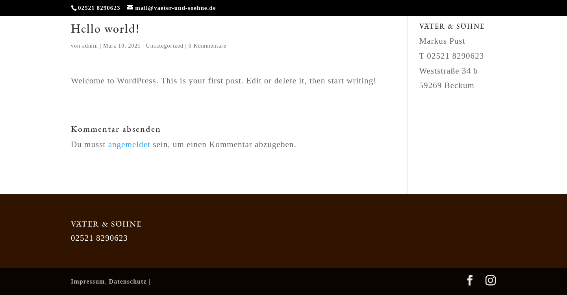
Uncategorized (164, 46)
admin (90, 46)
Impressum (88, 281)
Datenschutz (128, 281)
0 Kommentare (207, 46)
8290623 (468, 56)
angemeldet (129, 144)
